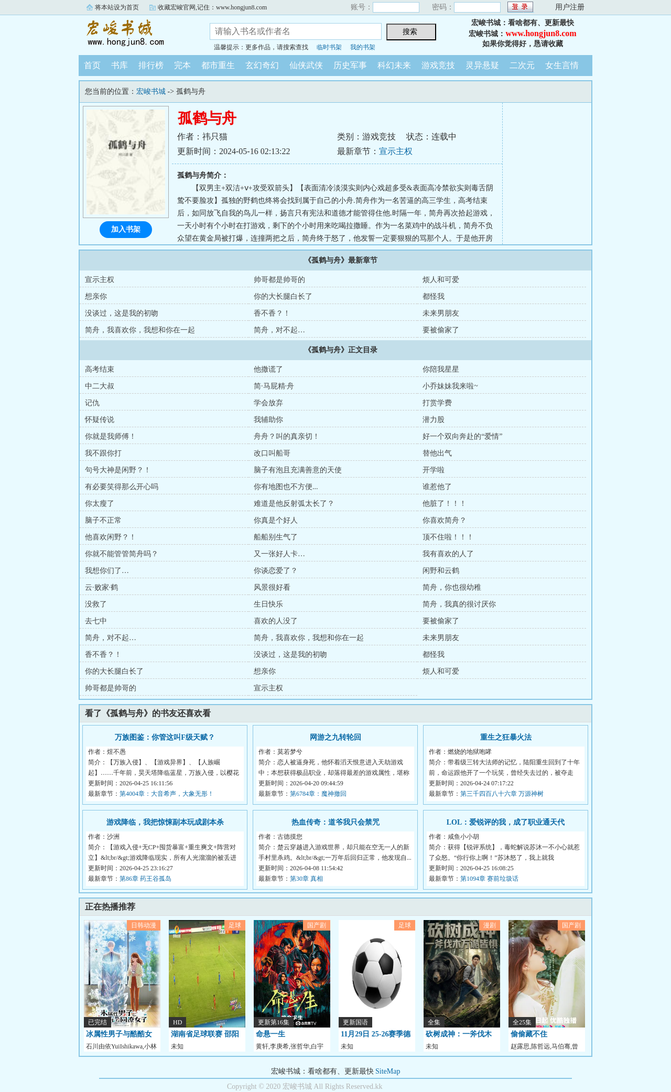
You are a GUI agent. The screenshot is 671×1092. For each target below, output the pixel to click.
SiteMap (387, 1071)
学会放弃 (268, 403)
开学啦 (434, 470)
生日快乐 (268, 604)
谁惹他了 (437, 487)
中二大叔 (99, 386)
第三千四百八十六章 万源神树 (502, 793)
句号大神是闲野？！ (118, 470)
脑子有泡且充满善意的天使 (298, 470)
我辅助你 (268, 420)
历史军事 (350, 65)
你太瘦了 (99, 503)
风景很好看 (272, 587)
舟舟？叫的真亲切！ (287, 436)
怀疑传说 (99, 420)
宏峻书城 (136, 33)
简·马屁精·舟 (274, 386)
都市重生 (218, 65)
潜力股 (434, 420)
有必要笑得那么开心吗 (121, 487)
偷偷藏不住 (529, 1034)
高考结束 (99, 369)
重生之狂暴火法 (506, 737)
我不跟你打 (103, 453)
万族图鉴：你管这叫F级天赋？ (165, 737)
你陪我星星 (441, 369)
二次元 (522, 65)
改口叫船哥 (272, 453)
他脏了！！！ (445, 503)
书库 (119, 65)
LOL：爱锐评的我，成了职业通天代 (506, 822)
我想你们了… (107, 571)
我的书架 (362, 47)
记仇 (92, 403)
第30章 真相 (306, 878)
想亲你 (96, 296)
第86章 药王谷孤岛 (145, 878)
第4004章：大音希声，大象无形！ (167, 793)
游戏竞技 (438, 65)
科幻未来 (394, 65)
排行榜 (151, 65)
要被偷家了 (441, 330)
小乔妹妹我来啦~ (450, 386)
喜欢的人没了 (276, 621)
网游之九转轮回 (335, 737)
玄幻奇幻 (262, 65)
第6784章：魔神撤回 (318, 793)
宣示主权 (396, 151)
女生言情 (562, 65)
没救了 (96, 604)
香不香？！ (272, 313)
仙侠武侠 (306, 65)
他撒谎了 (268, 369)
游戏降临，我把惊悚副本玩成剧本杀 (165, 822)
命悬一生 (270, 1034)
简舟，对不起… (279, 330)
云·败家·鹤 (101, 587)
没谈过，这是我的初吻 (121, 313)
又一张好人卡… (279, 554)
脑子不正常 (103, 520)
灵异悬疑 (482, 65)
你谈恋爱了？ (276, 571)
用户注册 (570, 7)
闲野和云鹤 (441, 571)
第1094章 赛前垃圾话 (489, 878)
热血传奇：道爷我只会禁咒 (335, 822)
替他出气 (437, 453)
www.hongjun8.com (540, 33)
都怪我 (434, 296)
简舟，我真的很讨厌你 (459, 604)
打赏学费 (437, 403)
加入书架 (125, 229)
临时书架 (329, 47)
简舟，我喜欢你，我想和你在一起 (140, 330)
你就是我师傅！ (110, 436)
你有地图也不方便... (286, 487)
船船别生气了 (276, 537)
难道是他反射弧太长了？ (294, 503)
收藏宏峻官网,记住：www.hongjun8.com (212, 7)
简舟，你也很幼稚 (452, 587)
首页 (92, 65)
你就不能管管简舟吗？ (121, 554)
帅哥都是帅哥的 (279, 280)
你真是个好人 (276, 520)
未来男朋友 (441, 313)
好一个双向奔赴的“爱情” (462, 436)
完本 (182, 65)
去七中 (96, 621)
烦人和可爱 (441, 280)
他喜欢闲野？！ (110, 537)
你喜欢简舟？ (445, 520)
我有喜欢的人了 (448, 554)
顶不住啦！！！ (448, 537)
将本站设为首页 (117, 7)
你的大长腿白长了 (283, 296)
